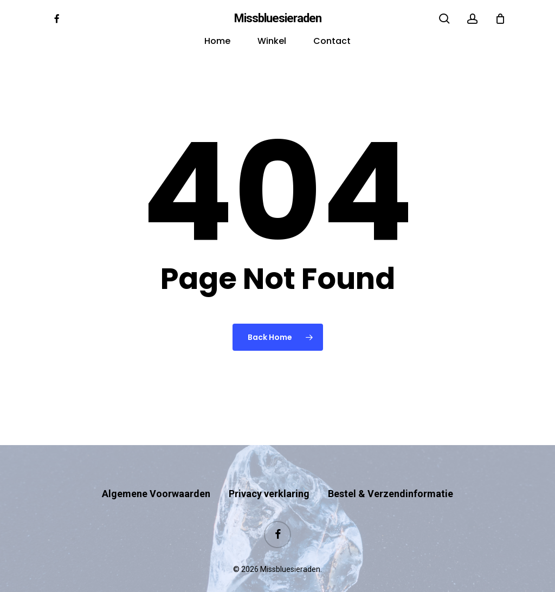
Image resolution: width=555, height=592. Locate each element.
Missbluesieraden (277, 18)
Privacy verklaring (269, 472)
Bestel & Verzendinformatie (390, 472)
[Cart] (500, 18)
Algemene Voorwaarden (156, 472)
